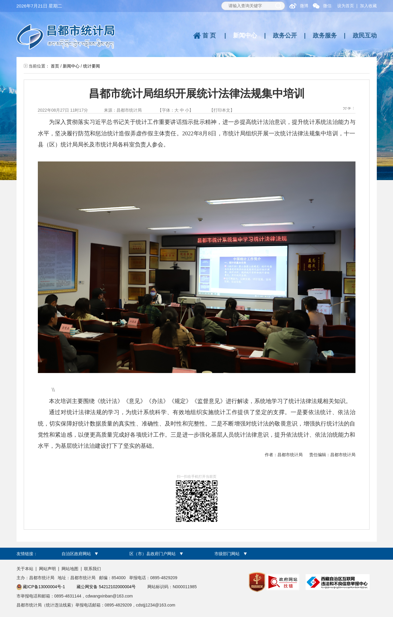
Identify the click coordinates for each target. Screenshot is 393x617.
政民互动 (365, 35)
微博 (304, 5)
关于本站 (25, 568)
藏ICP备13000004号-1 (44, 586)
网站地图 (70, 568)
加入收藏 (368, 5)
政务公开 (285, 35)
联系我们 (92, 568)
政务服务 (325, 35)
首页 (209, 35)
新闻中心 (245, 35)
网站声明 (47, 568)
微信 (327, 5)
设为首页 (345, 5)
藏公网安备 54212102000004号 (106, 586)
